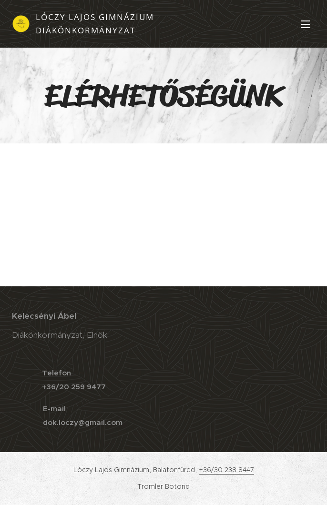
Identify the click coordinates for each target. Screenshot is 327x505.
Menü (305, 24)
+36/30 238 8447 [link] (226, 469)
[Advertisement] (163, 215)
